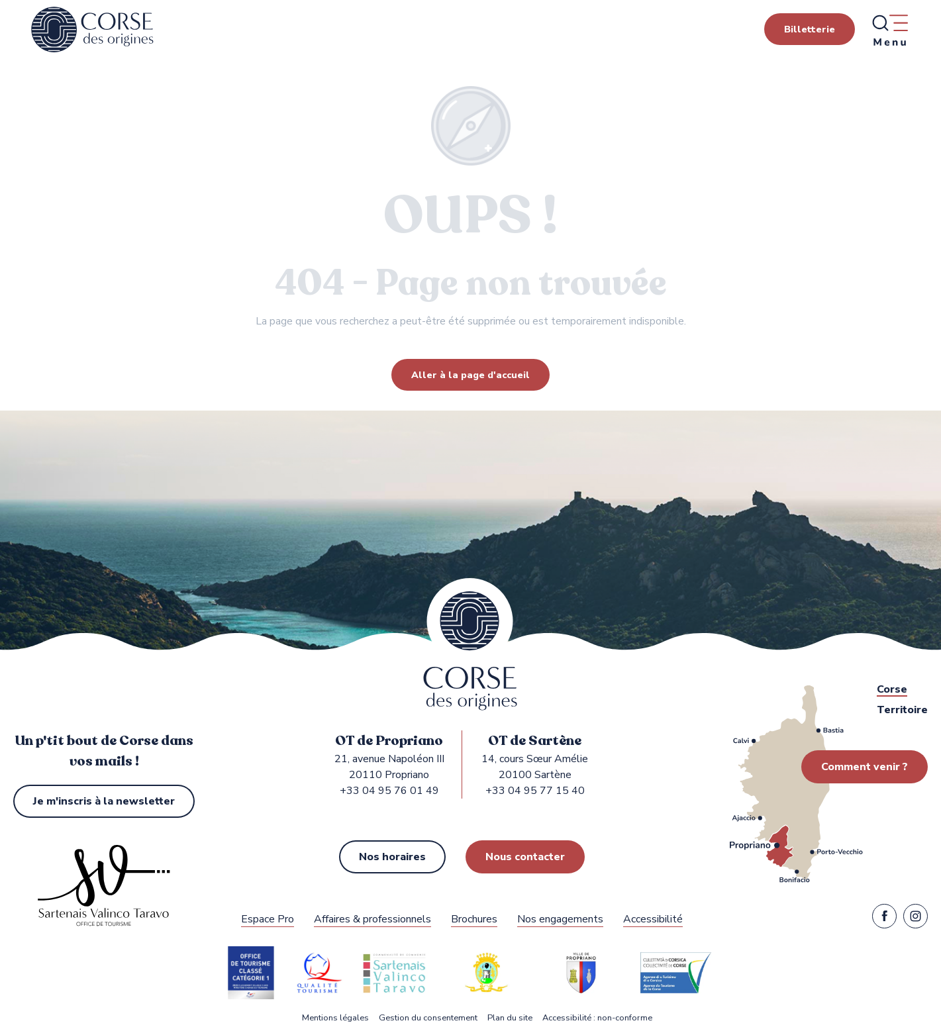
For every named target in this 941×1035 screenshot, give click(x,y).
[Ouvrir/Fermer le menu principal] (889, 29)
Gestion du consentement (428, 1018)
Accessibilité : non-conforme (597, 1018)
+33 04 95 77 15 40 (535, 790)
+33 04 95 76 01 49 (389, 790)
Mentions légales (335, 1018)
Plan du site (509, 1018)
